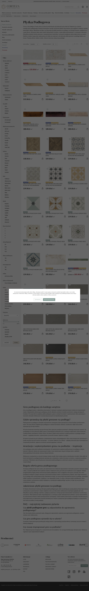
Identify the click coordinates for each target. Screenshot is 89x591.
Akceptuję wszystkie (49, 299)
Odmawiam (38, 299)
